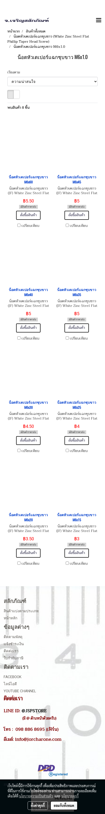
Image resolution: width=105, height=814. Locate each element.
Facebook (12, 677)
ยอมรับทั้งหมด (64, 805)
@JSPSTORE (34, 711)
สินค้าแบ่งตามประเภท (21, 611)
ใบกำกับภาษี (13, 658)
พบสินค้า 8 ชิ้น (18, 107)
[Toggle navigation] (98, 20)
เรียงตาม (15, 72)
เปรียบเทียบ (30, 225)
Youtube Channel (20, 691)
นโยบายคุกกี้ (70, 796)
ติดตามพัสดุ (13, 637)
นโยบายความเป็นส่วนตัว (36, 796)
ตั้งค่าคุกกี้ (38, 805)
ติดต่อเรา (11, 651)
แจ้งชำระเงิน (14, 644)
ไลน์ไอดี (10, 684)
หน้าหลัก (10, 618)
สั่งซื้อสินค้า (28, 215)
